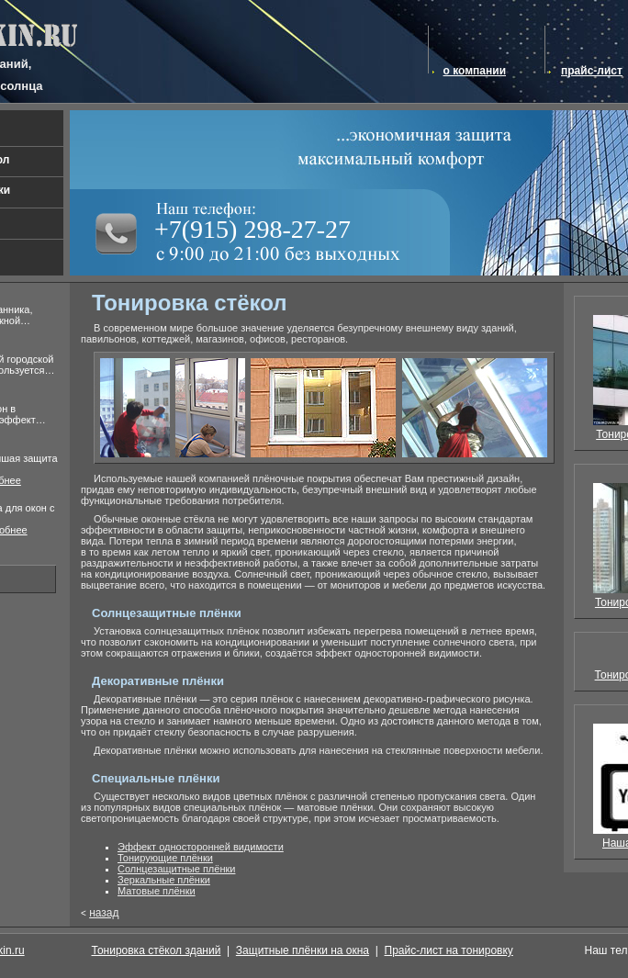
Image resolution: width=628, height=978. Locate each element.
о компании (474, 70)
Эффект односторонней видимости (201, 846)
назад (103, 912)
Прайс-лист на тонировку (449, 950)
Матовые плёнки (157, 890)
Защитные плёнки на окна (302, 950)
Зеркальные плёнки (164, 879)
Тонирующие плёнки (165, 857)
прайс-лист (591, 70)
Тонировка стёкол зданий (156, 950)
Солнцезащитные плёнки (176, 868)
